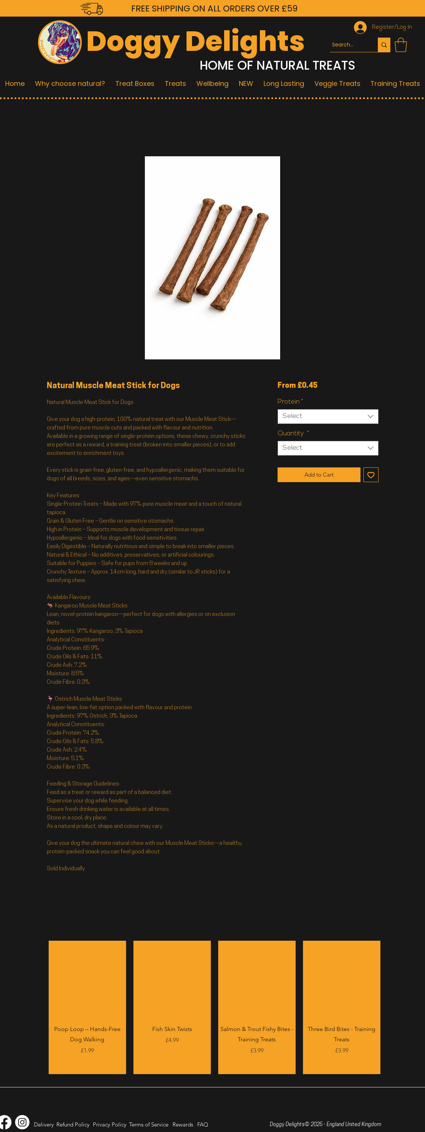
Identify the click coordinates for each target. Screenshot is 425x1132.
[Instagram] (22, 1122)
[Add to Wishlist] (371, 475)
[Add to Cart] (87, 1066)
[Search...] (347, 45)
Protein (290, 401)
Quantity (293, 433)
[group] (214, 1007)
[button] (401, 45)
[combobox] (328, 416)
